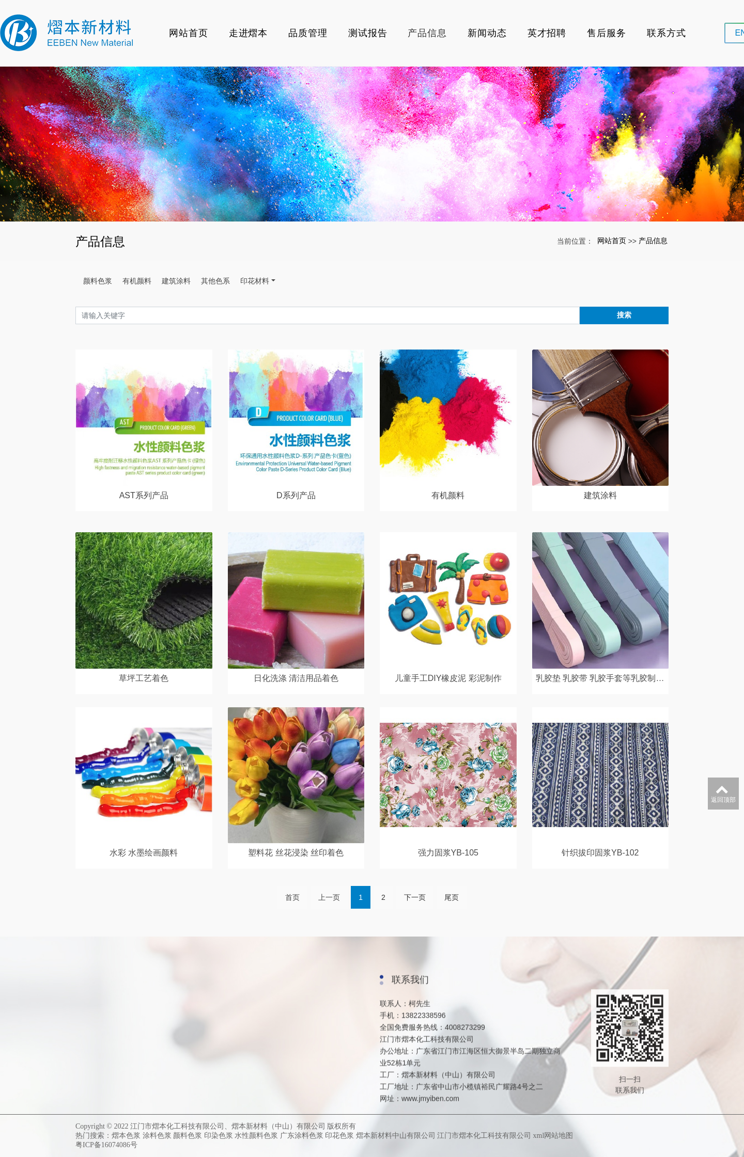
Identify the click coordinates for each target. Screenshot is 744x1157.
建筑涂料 (176, 281)
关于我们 (101, 1115)
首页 (292, 910)
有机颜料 (136, 281)
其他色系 (215, 281)
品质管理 (308, 33)
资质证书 (101, 1140)
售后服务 (606, 33)
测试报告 (368, 33)
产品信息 (427, 33)
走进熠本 (248, 33)
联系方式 (666, 33)
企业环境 (101, 1127)
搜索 (624, 315)
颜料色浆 (97, 281)
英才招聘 (547, 33)
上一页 (329, 910)
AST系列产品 (143, 560)
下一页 (415, 910)
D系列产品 (296, 560)
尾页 (451, 910)
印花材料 (254, 281)
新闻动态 (487, 33)
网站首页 (188, 33)
